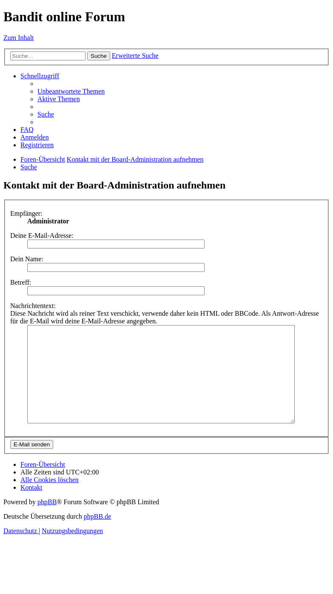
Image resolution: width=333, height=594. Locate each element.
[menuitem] (71, 91)
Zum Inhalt (18, 37)
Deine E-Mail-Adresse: (42, 235)
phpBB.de (97, 535)
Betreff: (20, 282)
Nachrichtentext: (33, 305)
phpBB (47, 521)
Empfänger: (26, 213)
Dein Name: (26, 259)
